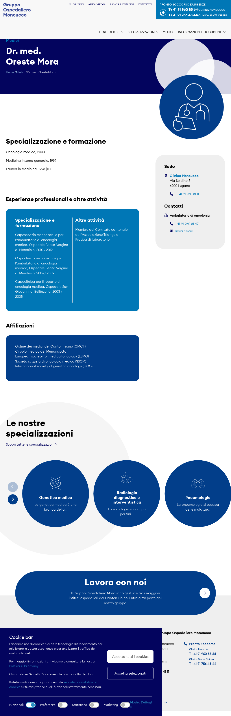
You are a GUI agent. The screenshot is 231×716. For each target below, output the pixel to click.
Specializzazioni (143, 32)
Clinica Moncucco (184, 176)
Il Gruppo (76, 4)
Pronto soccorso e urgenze (193, 10)
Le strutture (111, 32)
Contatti (145, 4)
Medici (168, 32)
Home (10, 72)
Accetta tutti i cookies (130, 656)
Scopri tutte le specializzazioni (31, 444)
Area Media (97, 4)
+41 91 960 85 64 (204, 654)
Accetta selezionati (130, 673)
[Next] (13, 499)
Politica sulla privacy (23, 666)
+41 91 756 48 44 (204, 664)
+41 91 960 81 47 (186, 224)
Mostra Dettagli (141, 704)
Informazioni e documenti (201, 32)
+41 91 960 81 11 (188, 194)
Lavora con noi (122, 4)
